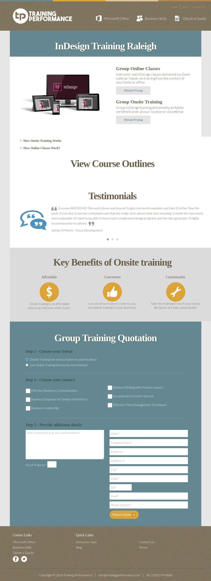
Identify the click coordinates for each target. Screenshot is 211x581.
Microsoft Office (116, 18)
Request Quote (124, 515)
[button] (107, 239)
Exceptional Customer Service (133, 396)
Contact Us (199, 7)
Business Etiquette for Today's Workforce (59, 399)
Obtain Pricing (133, 90)
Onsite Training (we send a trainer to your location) (61, 359)
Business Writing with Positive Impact (138, 387)
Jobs (185, 7)
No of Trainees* (36, 465)
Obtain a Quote (194, 18)
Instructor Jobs (86, 542)
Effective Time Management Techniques (140, 405)
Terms (143, 547)
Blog (79, 547)
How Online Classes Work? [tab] (40, 148)
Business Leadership (45, 408)
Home (174, 7)
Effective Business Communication (54, 390)
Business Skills (156, 18)
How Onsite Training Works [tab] (41, 141)
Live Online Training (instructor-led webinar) (57, 365)
